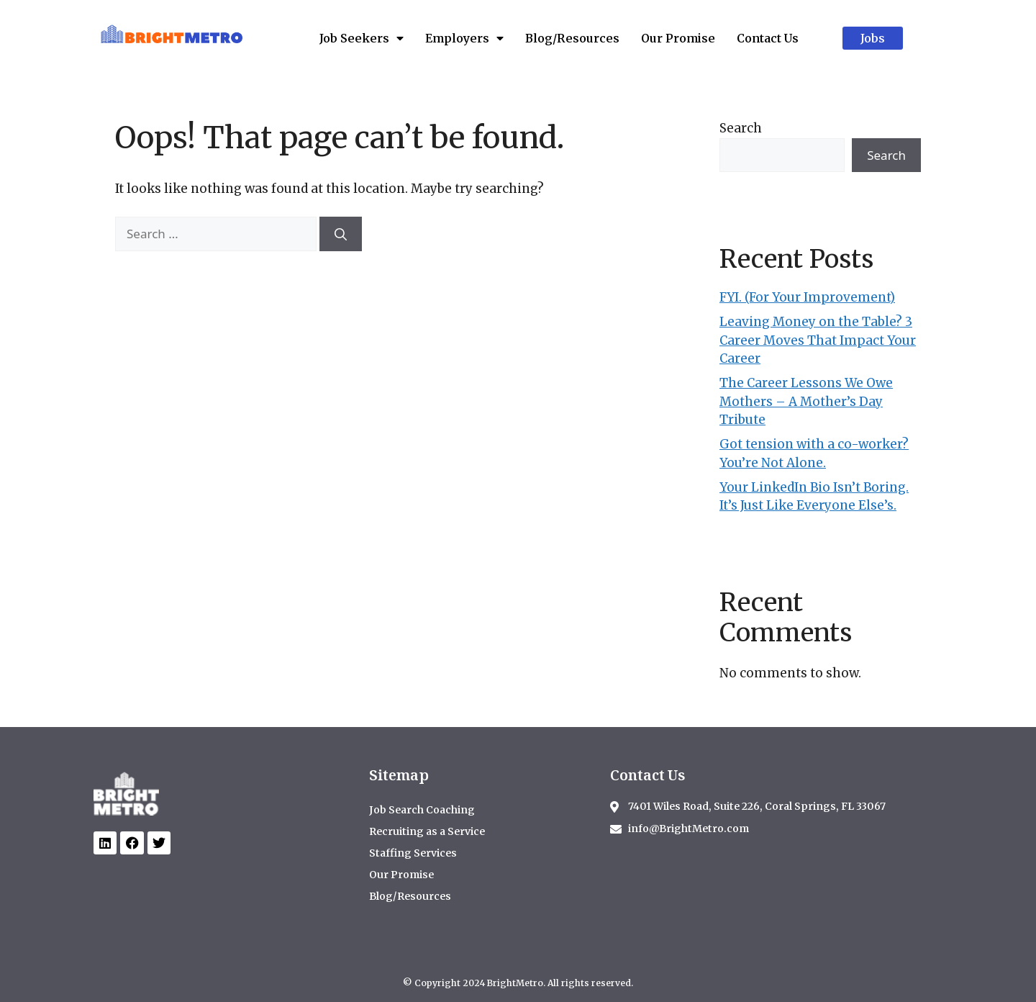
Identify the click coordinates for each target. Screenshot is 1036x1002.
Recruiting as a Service (427, 831)
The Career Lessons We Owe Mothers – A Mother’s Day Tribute (806, 401)
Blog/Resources (572, 38)
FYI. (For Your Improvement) (807, 297)
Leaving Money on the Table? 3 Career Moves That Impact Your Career (817, 340)
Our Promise (678, 38)
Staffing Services (413, 853)
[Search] (340, 234)
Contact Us (768, 38)
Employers (464, 38)
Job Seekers (361, 38)
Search (740, 128)
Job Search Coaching (422, 809)
